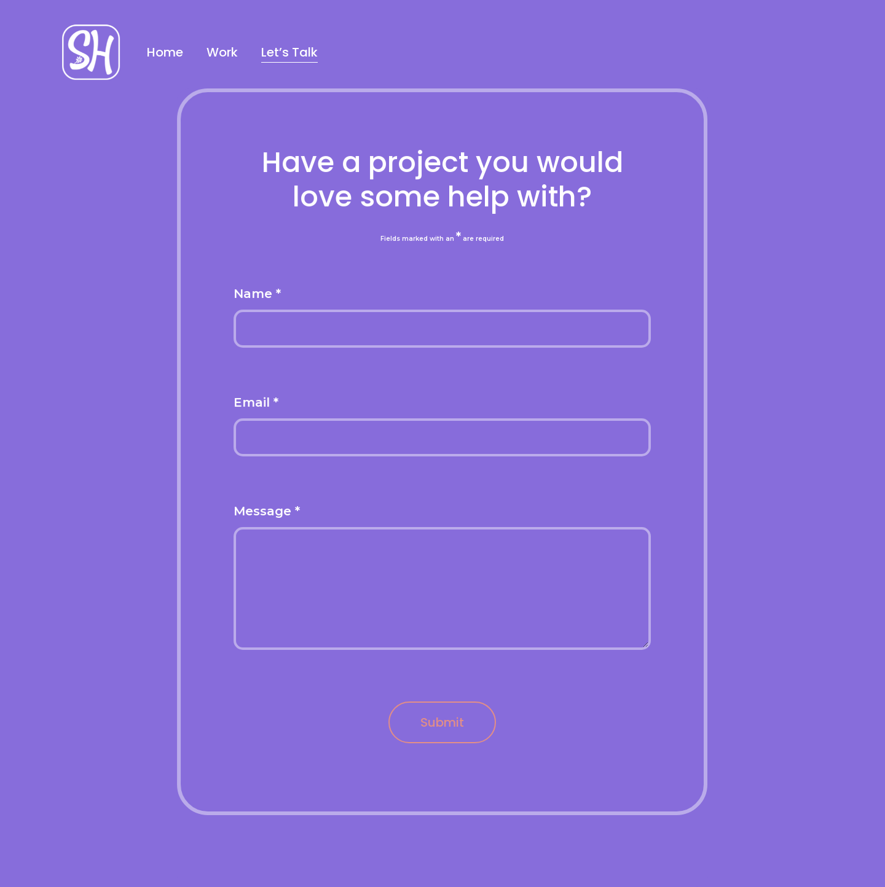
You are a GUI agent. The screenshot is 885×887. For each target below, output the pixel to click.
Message (271, 509)
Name (261, 297)
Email (260, 403)
